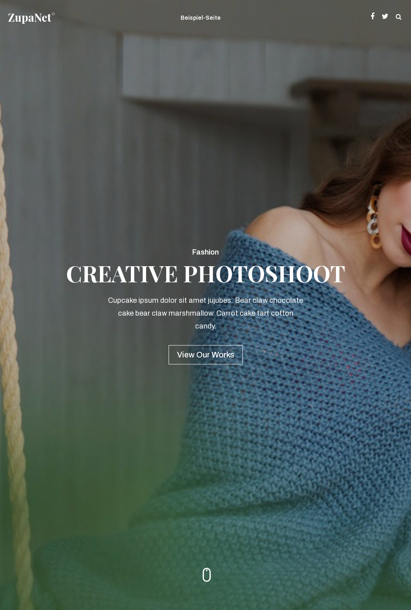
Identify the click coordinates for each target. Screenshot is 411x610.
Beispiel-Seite (201, 18)
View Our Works (205, 354)
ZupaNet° (31, 17)
